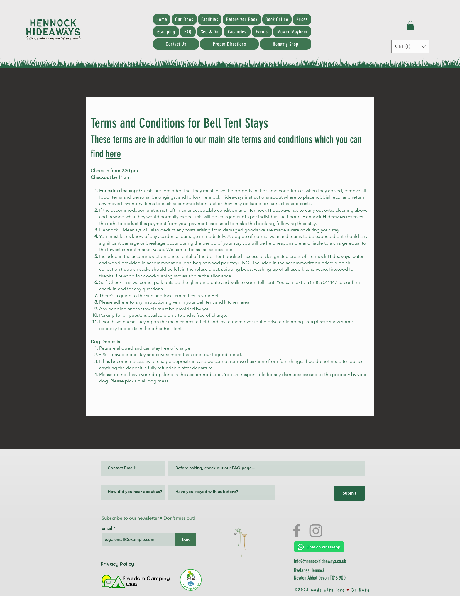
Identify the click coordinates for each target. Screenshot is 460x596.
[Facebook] (296, 530)
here (113, 154)
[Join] (185, 539)
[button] (410, 25)
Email (108, 528)
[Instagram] (315, 530)
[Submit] (349, 493)
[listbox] (410, 46)
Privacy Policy (117, 564)
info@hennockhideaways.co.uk (320, 561)
